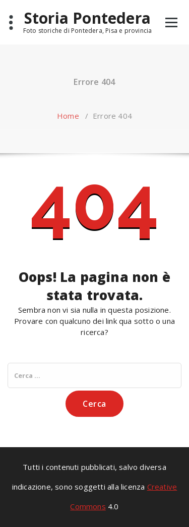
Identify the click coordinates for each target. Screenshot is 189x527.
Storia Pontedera (87, 18)
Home (68, 116)
